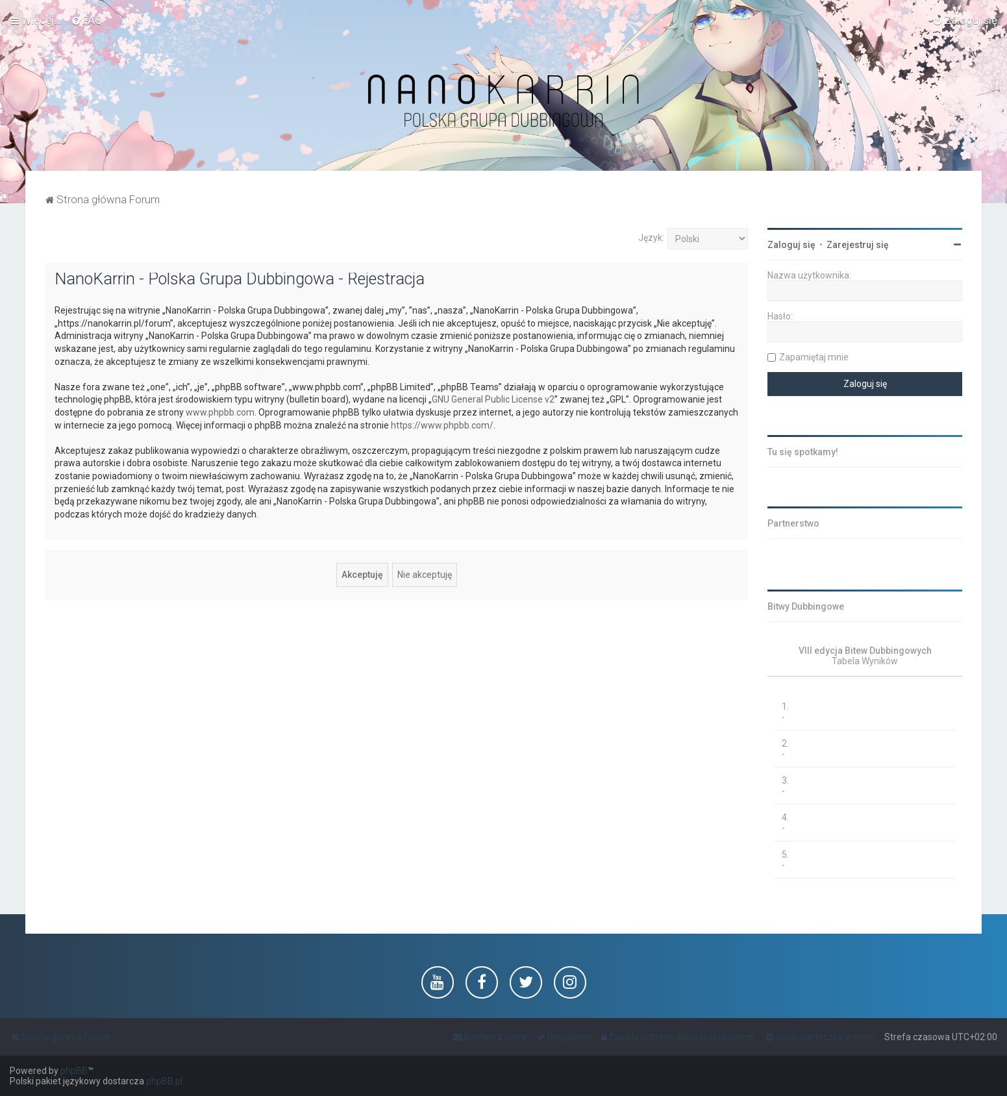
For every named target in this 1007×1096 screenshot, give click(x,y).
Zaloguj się (791, 245)
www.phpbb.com (220, 412)
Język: (651, 237)
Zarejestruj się (858, 245)
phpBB (74, 1070)
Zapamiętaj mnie (814, 357)
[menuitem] (87, 20)
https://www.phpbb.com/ (442, 425)
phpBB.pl (164, 1081)
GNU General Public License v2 (493, 399)
